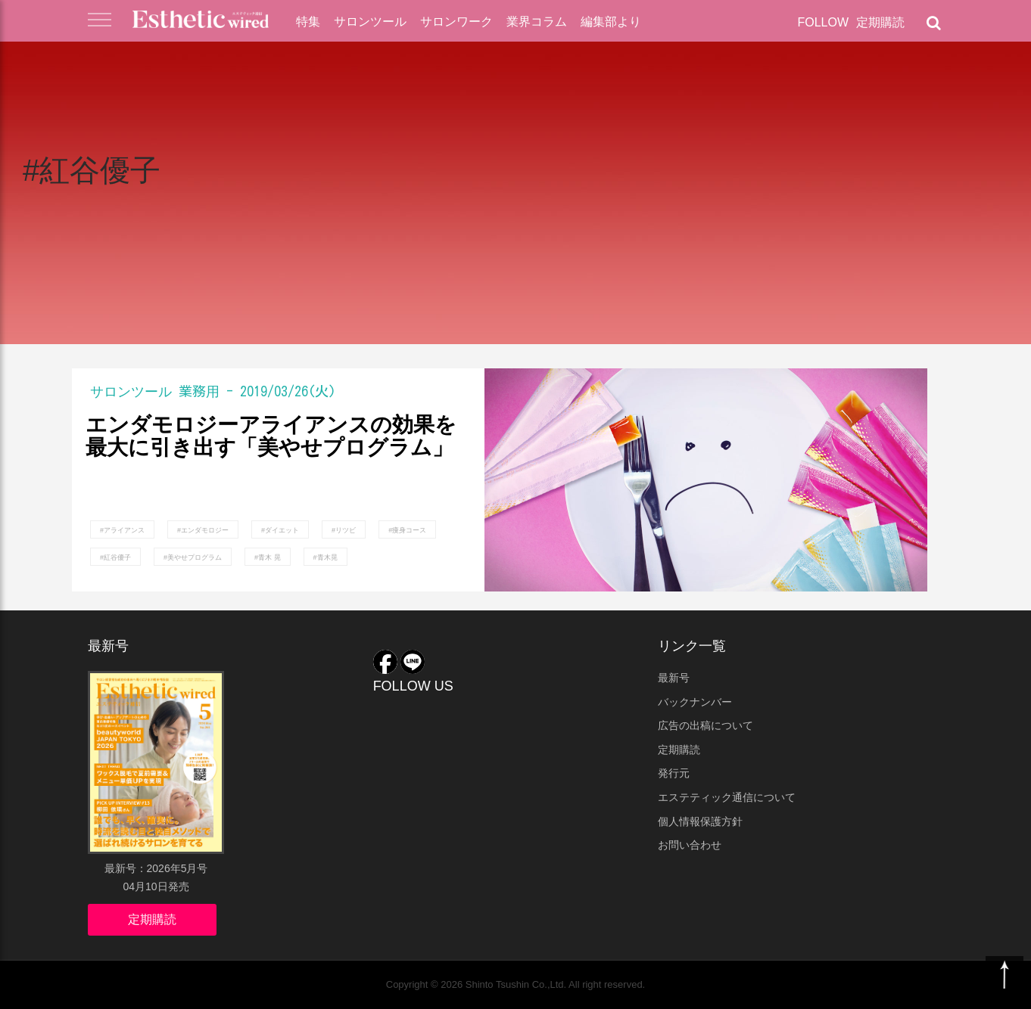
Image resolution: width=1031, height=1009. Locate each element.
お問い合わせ (689, 845)
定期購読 (880, 22)
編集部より (611, 21)
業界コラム (536, 21)
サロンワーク (456, 21)
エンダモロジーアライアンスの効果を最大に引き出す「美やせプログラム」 (271, 437)
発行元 (674, 773)
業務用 (199, 391)
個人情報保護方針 (700, 821)
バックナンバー (695, 702)
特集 (308, 21)
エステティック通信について (727, 797)
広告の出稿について (705, 725)
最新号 (674, 678)
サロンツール (370, 21)
